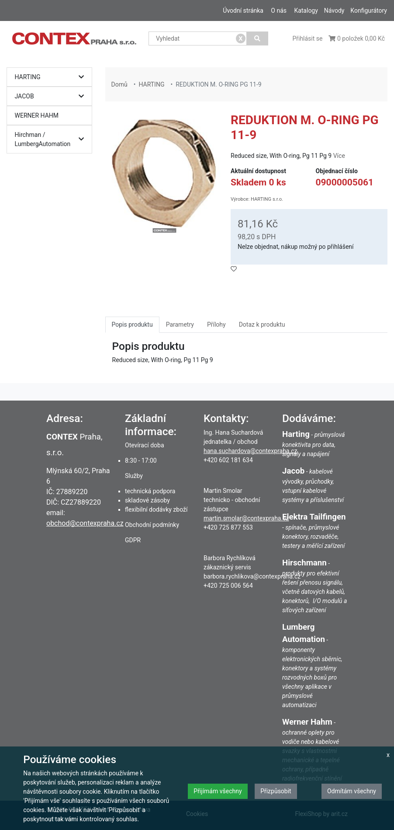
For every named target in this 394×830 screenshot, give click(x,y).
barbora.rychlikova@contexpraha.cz (252, 576)
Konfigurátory (368, 10)
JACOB (52, 96)
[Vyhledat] (257, 38)
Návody (334, 10)
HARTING (52, 77)
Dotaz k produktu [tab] (262, 324)
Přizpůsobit (275, 791)
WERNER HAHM (37, 115)
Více (339, 155)
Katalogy (306, 10)
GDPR (133, 540)
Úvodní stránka (243, 10)
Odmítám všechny (351, 791)
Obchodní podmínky (152, 524)
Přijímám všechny (218, 791)
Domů (119, 84)
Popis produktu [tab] (132, 324)
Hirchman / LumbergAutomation (52, 139)
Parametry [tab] (180, 324)
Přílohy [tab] (216, 324)
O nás (279, 10)
